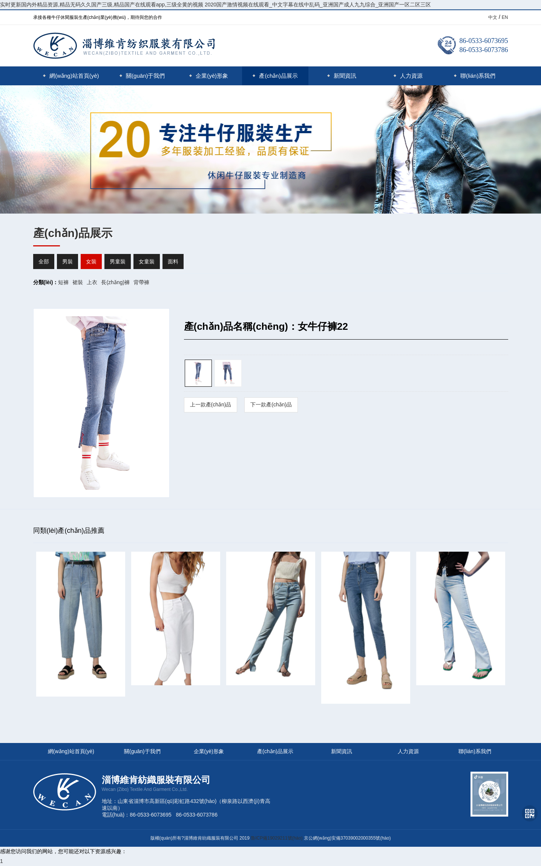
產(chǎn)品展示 (275, 75)
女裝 (91, 261)
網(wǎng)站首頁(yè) (71, 75)
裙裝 (77, 282)
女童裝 (147, 261)
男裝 (67, 261)
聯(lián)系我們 (474, 75)
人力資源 (408, 75)
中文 (492, 17)
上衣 (92, 282)
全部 (43, 261)
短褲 (63, 282)
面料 (173, 261)
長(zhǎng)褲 (115, 282)
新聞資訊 (341, 75)
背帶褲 (141, 282)
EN (505, 17)
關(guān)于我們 (142, 75)
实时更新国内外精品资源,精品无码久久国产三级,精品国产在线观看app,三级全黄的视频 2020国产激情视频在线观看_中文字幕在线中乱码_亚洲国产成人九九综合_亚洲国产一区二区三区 (215, 5)
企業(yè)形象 (208, 75)
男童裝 (118, 261)
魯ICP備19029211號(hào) (276, 838)
